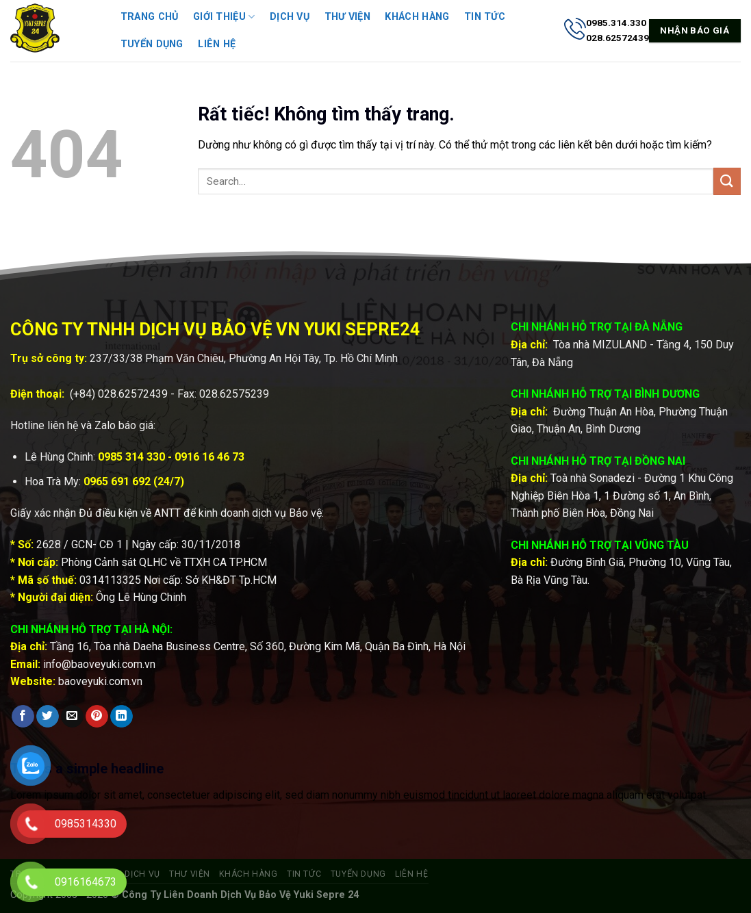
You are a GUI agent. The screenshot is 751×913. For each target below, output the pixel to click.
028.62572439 (133, 393)
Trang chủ (149, 17)
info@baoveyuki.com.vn (99, 664)
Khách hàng (417, 17)
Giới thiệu (224, 16)
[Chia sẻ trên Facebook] (23, 716)
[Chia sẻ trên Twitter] (47, 716)
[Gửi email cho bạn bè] (72, 716)
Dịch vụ (289, 17)
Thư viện (347, 17)
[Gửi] (727, 181)
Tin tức (484, 17)
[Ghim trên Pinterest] (97, 716)
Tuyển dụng (151, 44)
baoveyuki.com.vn (100, 681)
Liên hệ (217, 44)
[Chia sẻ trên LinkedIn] (121, 716)
